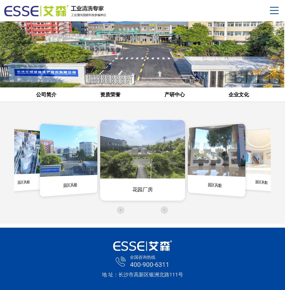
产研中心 (174, 95)
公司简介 (46, 95)
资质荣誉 (110, 95)
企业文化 (239, 95)
